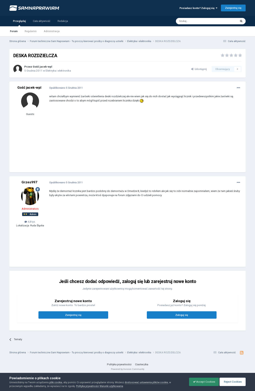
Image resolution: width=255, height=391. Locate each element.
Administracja (52, 31)
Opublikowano (66, 87)
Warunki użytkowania (111, 386)
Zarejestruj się (233, 7)
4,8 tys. (30, 221)
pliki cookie (55, 382)
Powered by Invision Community (127, 369)
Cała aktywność (41, 21)
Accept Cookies (203, 381)
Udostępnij (199, 69)
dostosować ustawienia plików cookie (146, 382)
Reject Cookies (232, 381)
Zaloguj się (181, 314)
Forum (14, 31)
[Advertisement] (121, 140)
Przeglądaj (19, 23)
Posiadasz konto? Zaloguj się (198, 8)
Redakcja (63, 21)
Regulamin (31, 31)
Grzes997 (29, 182)
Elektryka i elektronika (58, 70)
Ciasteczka (141, 364)
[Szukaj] (197, 21)
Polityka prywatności (119, 364)
